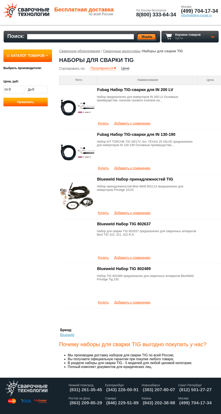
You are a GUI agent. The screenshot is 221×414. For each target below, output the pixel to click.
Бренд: (66, 330)
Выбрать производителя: (22, 68)
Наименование (147, 80)
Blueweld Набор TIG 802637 (124, 224)
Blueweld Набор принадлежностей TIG (135, 179)
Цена (210, 80)
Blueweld (67, 335)
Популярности (102, 68)
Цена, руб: (11, 81)
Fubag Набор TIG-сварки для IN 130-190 (136, 134)
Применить (25, 102)
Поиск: (16, 36)
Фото (78, 80)
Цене (125, 68)
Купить (103, 123)
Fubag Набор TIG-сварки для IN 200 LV (135, 89)
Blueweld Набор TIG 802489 (124, 268)
